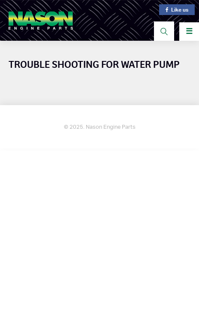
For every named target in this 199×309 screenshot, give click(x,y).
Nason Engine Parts (41, 20)
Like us (177, 9)
